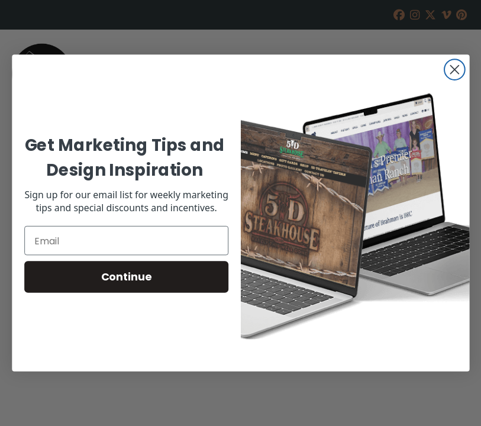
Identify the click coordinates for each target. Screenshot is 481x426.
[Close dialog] (454, 69)
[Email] (126, 241)
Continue (126, 276)
